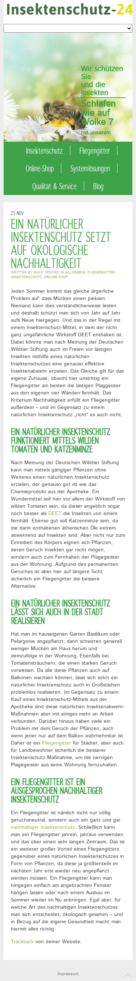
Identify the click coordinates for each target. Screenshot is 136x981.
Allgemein (75, 272)
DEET (54, 513)
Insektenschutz (44, 150)
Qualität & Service (54, 186)
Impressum (68, 974)
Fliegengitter (94, 150)
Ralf (38, 272)
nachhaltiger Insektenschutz (43, 827)
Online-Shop (40, 168)
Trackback (22, 941)
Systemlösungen (90, 168)
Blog (98, 186)
